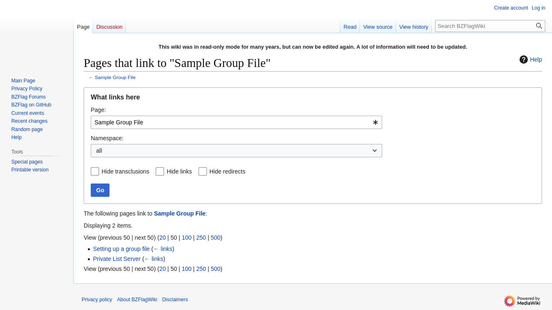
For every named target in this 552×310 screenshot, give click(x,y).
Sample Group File (115, 77)
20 (162, 237)
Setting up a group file (121, 249)
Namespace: (107, 138)
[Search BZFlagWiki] (490, 26)
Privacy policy (97, 300)
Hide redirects (227, 171)
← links (162, 249)
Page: (98, 110)
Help (529, 59)
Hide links (179, 171)
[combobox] (236, 122)
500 (215, 237)
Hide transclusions (125, 171)
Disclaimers (175, 300)
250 (201, 237)
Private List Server (116, 258)
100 (186, 237)
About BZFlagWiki (137, 300)
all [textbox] (99, 150)
